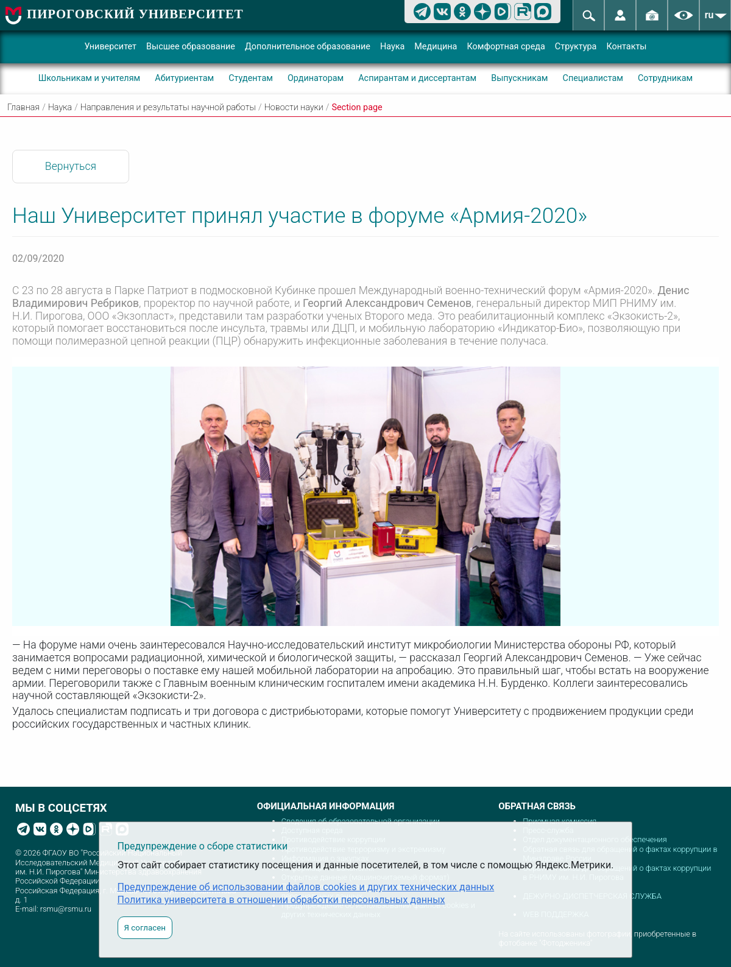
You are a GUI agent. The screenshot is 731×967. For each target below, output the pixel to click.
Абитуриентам (184, 78)
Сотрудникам (665, 78)
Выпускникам (519, 78)
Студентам (250, 78)
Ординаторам (316, 78)
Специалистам (593, 78)
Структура (576, 46)
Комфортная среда (506, 46)
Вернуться (70, 166)
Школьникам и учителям (89, 78)
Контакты (626, 46)
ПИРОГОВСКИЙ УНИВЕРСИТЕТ (135, 14)
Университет (110, 46)
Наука (392, 46)
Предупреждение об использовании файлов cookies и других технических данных (306, 887)
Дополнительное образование (307, 46)
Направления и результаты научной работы (168, 107)
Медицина (435, 46)
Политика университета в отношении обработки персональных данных (281, 899)
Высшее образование (190, 46)
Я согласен (145, 927)
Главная (23, 107)
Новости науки (293, 107)
